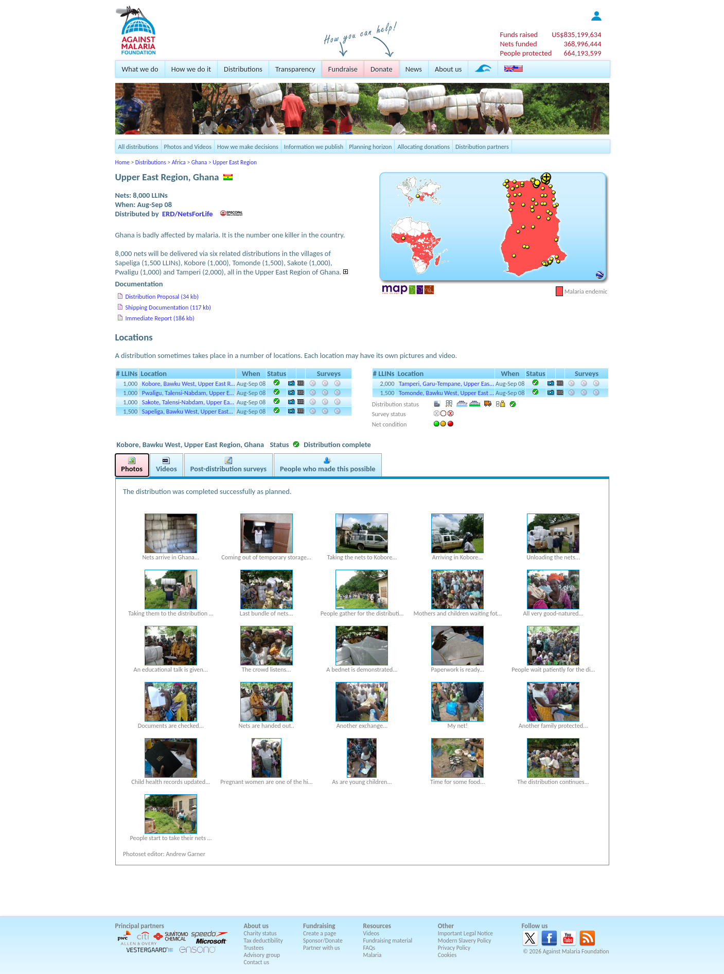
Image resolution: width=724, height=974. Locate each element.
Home (122, 162)
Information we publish (314, 146)
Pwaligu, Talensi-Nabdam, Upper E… (188, 393)
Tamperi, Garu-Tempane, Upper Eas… (446, 383)
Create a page (319, 933)
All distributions (138, 146)
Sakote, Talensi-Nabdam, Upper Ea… (188, 402)
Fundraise (343, 69)
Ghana (199, 162)
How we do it (191, 69)
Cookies (447, 955)
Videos (371, 933)
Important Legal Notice (465, 933)
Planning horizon (370, 146)
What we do (140, 69)
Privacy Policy (454, 947)
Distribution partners (482, 146)
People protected (526, 53)
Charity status (260, 933)
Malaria (372, 955)
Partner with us (321, 947)
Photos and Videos (187, 146)
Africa (179, 162)
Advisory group (262, 955)
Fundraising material (388, 940)
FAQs (369, 947)
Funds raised (519, 34)
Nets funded (518, 43)
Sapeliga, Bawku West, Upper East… (187, 411)
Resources (377, 926)
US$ (576, 34)
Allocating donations (423, 146)
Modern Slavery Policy (464, 940)
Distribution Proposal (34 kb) (162, 296)
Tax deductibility (263, 940)
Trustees (254, 947)
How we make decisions (247, 146)
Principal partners (139, 926)
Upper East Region (235, 162)
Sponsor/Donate (323, 940)
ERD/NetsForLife (187, 213)
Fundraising (319, 926)
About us (448, 69)
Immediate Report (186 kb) (160, 318)
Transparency (295, 69)
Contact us (256, 962)
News (413, 69)
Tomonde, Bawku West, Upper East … (446, 393)
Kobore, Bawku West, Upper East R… (188, 383)
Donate (381, 69)
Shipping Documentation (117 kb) (168, 307)
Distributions (243, 69)
